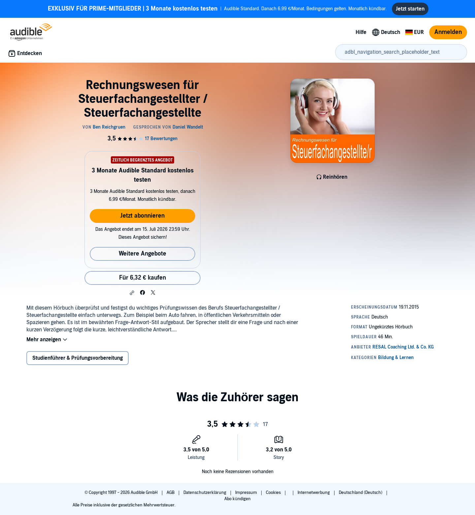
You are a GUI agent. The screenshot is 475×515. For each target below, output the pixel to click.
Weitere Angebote (142, 253)
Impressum (246, 492)
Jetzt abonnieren (142, 215)
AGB (171, 492)
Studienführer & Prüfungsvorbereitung (77, 358)
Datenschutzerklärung (205, 492)
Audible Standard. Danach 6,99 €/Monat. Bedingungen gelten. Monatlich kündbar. (217, 9)
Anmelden (448, 32)
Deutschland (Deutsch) (361, 492)
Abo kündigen (237, 498)
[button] (132, 292)
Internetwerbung (314, 492)
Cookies (274, 492)
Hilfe (361, 32)
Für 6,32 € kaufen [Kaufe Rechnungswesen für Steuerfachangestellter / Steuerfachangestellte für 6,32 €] (142, 277)
